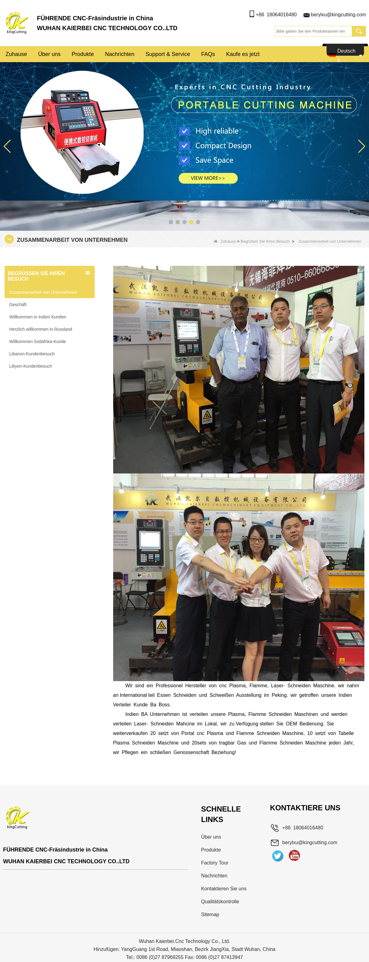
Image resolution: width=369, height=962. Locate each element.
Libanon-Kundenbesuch (32, 353)
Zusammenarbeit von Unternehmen (43, 292)
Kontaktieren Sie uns (224, 888)
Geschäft (17, 304)
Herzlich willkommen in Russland (40, 329)
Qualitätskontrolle (220, 901)
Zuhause (16, 54)
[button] (171, 222)
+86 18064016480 (276, 14)
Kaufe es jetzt (243, 54)
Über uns (49, 54)
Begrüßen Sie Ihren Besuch (265, 241)
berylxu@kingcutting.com (338, 14)
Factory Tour (214, 862)
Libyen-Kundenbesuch (30, 366)
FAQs (208, 54)
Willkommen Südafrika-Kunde (37, 341)
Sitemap (210, 914)
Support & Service (167, 54)
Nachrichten (119, 54)
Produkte (83, 54)
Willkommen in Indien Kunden (37, 316)
